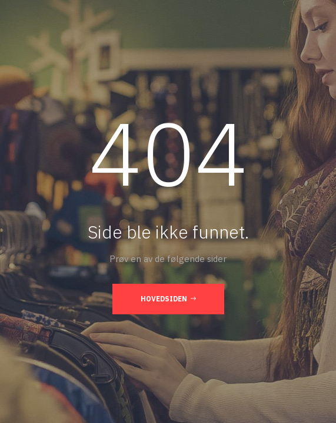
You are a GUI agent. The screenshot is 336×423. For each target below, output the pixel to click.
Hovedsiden (168, 298)
